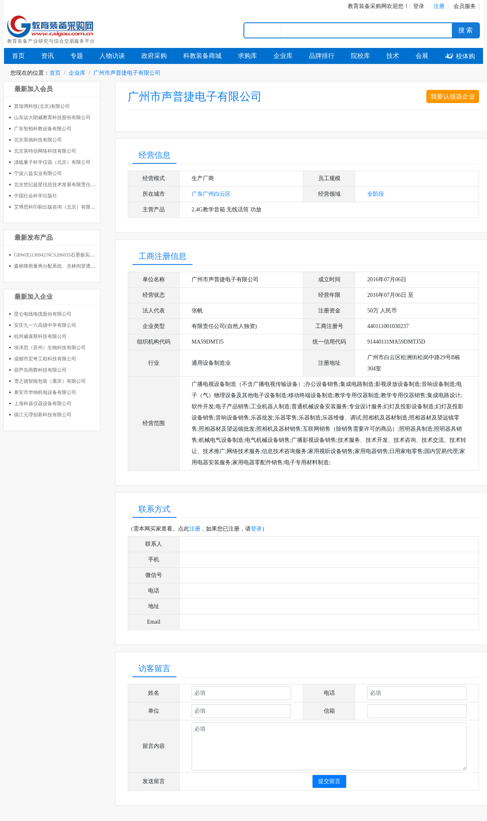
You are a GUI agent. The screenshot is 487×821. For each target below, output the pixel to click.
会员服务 (464, 6)
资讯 (47, 55)
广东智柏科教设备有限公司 (42, 128)
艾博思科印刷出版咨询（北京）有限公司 (57, 207)
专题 (76, 55)
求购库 (247, 55)
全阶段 (375, 194)
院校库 (360, 55)
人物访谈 (112, 55)
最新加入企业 (33, 296)
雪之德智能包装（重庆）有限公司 (50, 381)
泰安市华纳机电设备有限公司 (45, 392)
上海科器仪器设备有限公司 (42, 403)
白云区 (222, 194)
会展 (422, 55)
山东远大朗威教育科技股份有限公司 (52, 117)
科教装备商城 (202, 55)
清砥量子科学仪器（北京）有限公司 (52, 162)
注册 (194, 529)
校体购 (460, 56)
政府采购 (154, 55)
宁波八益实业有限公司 (38, 173)
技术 (392, 55)
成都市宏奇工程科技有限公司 (45, 359)
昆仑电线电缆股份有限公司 (42, 314)
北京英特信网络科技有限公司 (45, 151)
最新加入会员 (33, 88)
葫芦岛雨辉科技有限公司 (40, 370)
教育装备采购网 (367, 6)
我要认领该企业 (452, 96)
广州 (208, 194)
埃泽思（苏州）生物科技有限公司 (50, 347)
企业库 (283, 55)
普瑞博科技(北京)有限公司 (42, 106)
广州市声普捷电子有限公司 (126, 73)
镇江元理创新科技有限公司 (42, 414)
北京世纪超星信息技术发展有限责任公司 (57, 184)
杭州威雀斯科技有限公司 (40, 336)
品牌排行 (322, 55)
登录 (418, 6)
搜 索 (465, 30)
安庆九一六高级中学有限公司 (45, 325)
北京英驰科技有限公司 (38, 140)
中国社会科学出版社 (35, 196)
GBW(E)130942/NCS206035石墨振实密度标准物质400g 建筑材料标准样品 (91, 255)
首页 (18, 55)
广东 (197, 194)
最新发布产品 (33, 237)
